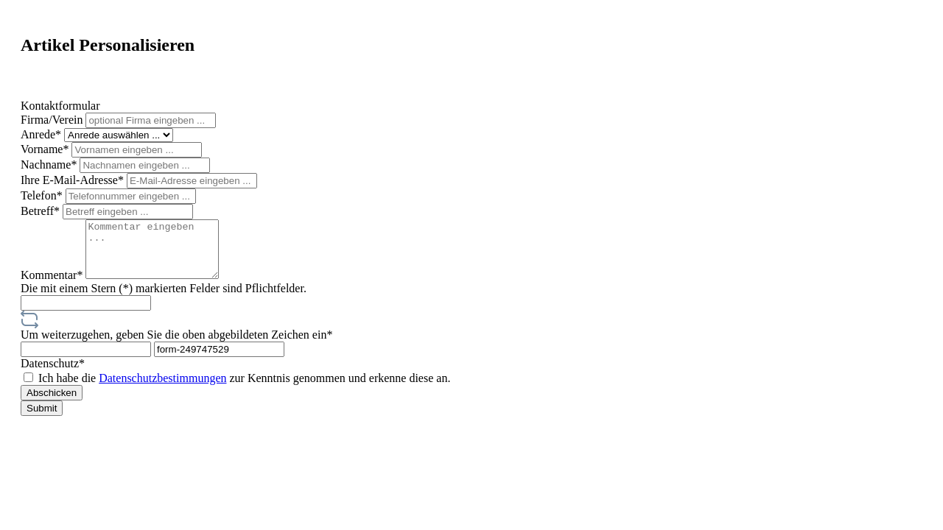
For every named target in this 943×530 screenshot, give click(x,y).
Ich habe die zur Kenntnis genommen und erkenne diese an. (244, 389)
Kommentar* (53, 286)
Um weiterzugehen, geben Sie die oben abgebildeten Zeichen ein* (176, 345)
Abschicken (52, 403)
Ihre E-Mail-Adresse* (74, 180)
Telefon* (43, 195)
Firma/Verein (53, 119)
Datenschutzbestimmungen (162, 389)
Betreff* (42, 211)
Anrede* (42, 134)
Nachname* (50, 164)
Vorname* (46, 149)
